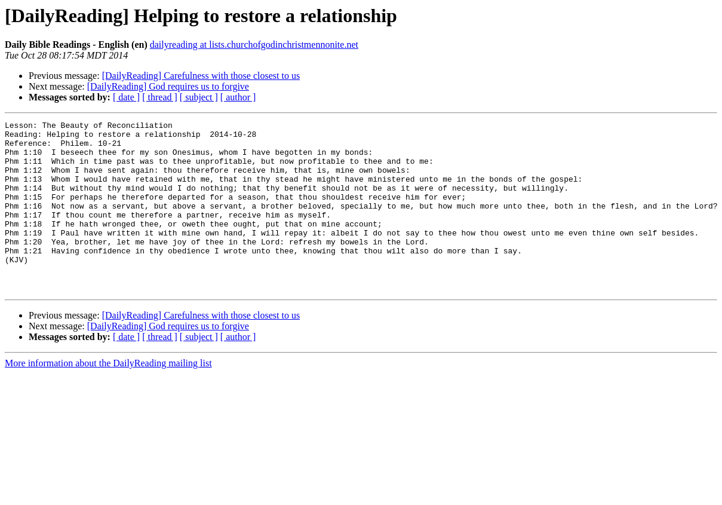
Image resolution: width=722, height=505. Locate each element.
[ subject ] (199, 97)
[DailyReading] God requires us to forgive (168, 86)
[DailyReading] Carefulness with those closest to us (201, 76)
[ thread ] (159, 97)
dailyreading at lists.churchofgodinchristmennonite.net (254, 44)
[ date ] (126, 97)
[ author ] (238, 97)
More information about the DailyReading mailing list (108, 397)
